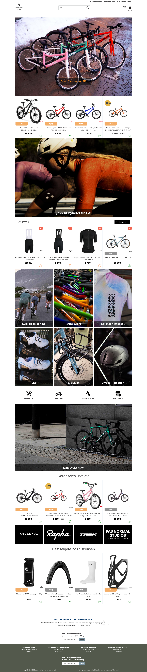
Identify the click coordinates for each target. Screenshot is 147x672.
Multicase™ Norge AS (112, 670)
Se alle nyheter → (122, 222)
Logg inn (129, 10)
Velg (110, 253)
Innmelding (67, 636)
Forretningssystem (82, 670)
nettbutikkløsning (95, 670)
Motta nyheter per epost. (71, 633)
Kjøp (22, 124)
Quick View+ (33, 122)
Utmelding (80, 636)
